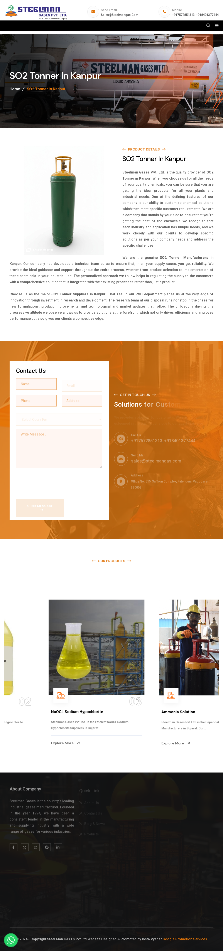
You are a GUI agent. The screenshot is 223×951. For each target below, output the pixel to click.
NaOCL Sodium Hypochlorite (147, 711)
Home (15, 89)
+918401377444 (207, 15)
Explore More (25, 743)
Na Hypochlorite (25, 712)
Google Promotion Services (185, 939)
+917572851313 (183, 15)
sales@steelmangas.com (119, 15)
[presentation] (49, 481)
